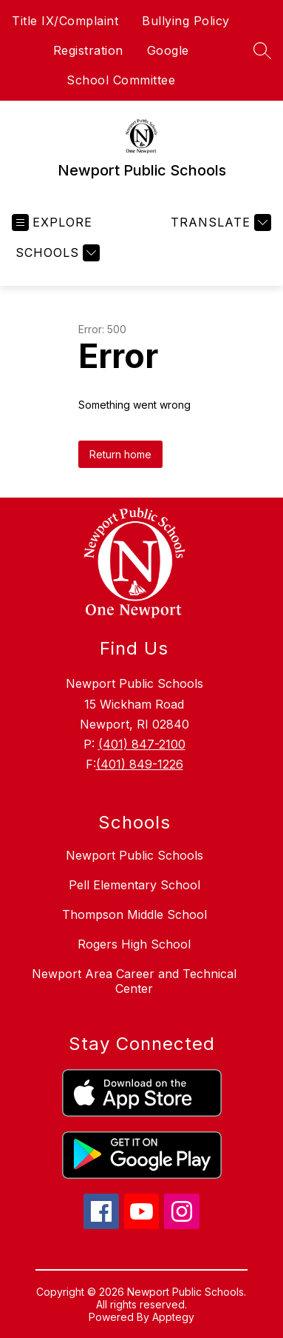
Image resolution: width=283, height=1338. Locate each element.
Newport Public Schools (134, 855)
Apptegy (173, 1317)
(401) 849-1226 (139, 764)
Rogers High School (134, 944)
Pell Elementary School (134, 884)
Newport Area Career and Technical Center (134, 981)
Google (168, 50)
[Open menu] (52, 222)
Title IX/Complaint (65, 20)
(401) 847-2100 (141, 744)
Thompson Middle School (134, 914)
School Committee (121, 80)
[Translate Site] (219, 222)
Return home (120, 454)
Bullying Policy (186, 20)
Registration (88, 50)
